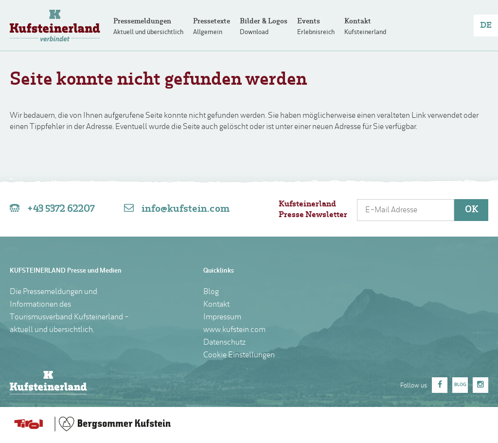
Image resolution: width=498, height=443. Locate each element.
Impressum (222, 317)
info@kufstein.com (186, 209)
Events (308, 21)
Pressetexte (211, 21)
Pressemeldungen (142, 21)
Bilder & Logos (263, 21)
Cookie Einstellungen (239, 355)
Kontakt (357, 21)
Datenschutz (224, 343)
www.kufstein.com (234, 330)
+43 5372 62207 (61, 209)
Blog (211, 292)
